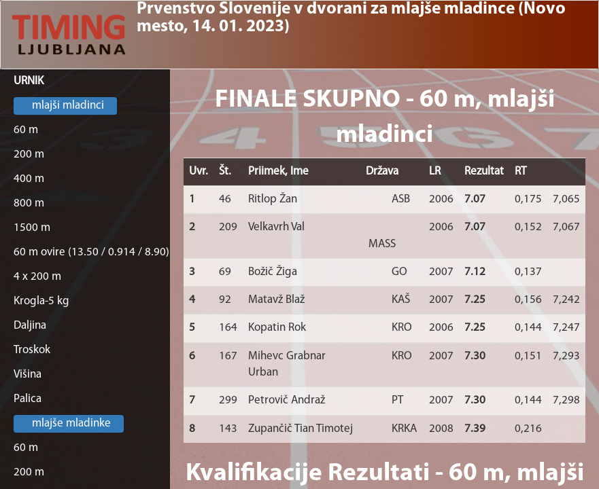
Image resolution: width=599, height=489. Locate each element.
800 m (29, 203)
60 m (26, 130)
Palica (27, 399)
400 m (29, 179)
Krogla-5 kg (41, 301)
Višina (27, 374)
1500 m (32, 228)
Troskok (32, 350)
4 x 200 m (37, 277)
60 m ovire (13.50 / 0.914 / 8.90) (91, 252)
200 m (29, 154)
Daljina (30, 325)
